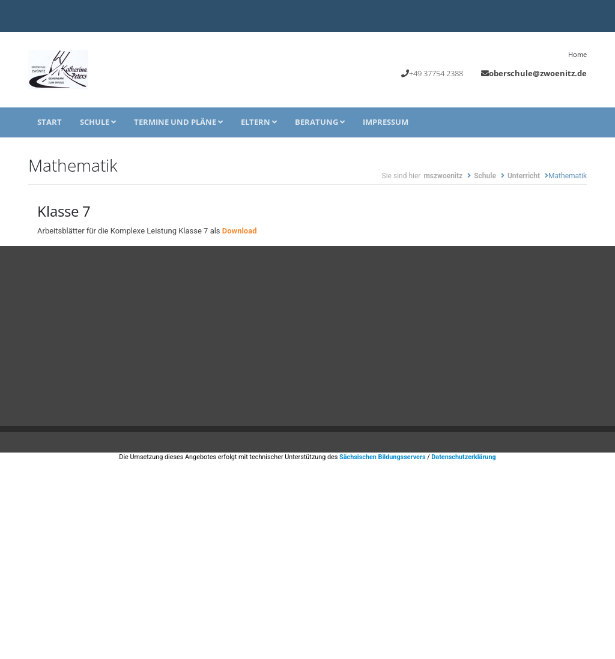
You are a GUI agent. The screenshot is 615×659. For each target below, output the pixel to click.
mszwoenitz (442, 176)
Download (239, 230)
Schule (98, 121)
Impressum (385, 121)
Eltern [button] (259, 121)
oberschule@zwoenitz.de (538, 73)
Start (49, 121)
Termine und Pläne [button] (178, 121)
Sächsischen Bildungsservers (382, 457)
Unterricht (523, 176)
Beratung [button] (320, 121)
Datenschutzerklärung (463, 457)
